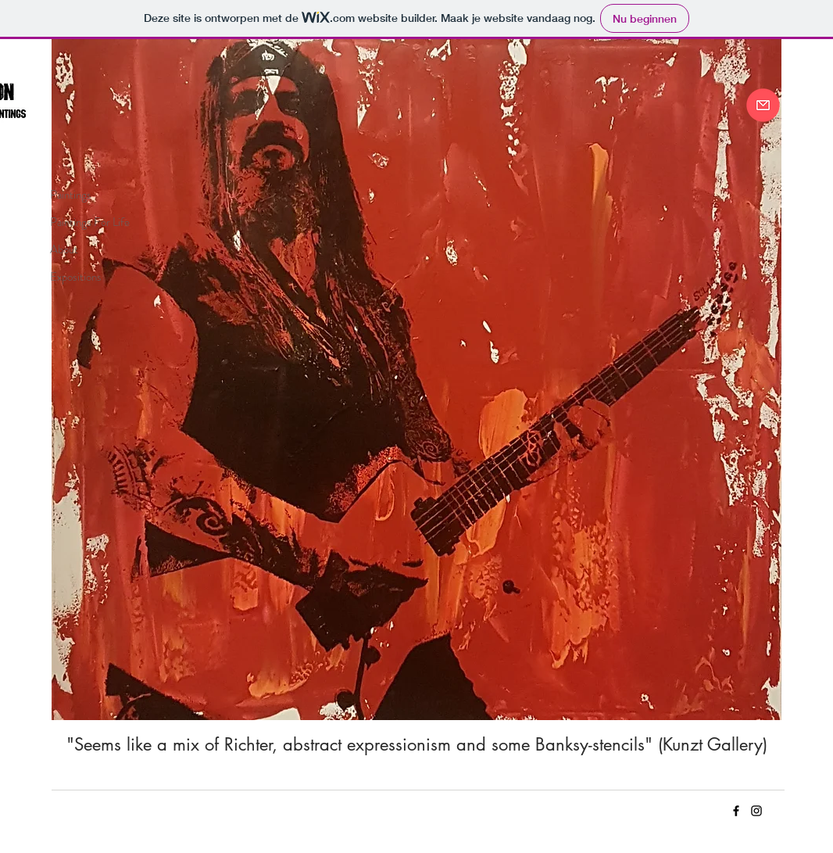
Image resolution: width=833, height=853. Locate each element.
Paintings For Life (90, 222)
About (64, 249)
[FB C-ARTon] (736, 811)
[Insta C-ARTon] (756, 811)
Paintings (70, 194)
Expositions (76, 276)
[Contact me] (763, 105)
